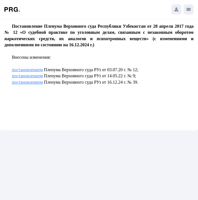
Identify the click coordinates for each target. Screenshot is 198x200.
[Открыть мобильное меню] (189, 9)
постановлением (27, 69)
